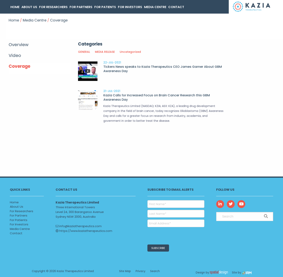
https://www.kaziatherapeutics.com (84, 231)
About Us (29, 7)
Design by (213, 272)
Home (14, 7)
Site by (242, 272)
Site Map (125, 271)
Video (15, 55)
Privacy (140, 271)
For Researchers (53, 7)
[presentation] (171, 235)
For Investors (130, 7)
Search (155, 271)
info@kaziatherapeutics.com (79, 226)
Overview (18, 45)
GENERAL (84, 52)
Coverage (19, 66)
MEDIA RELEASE (105, 52)
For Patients (105, 7)
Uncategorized (130, 52)
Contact (176, 7)
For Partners (81, 7)
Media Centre (155, 7)
